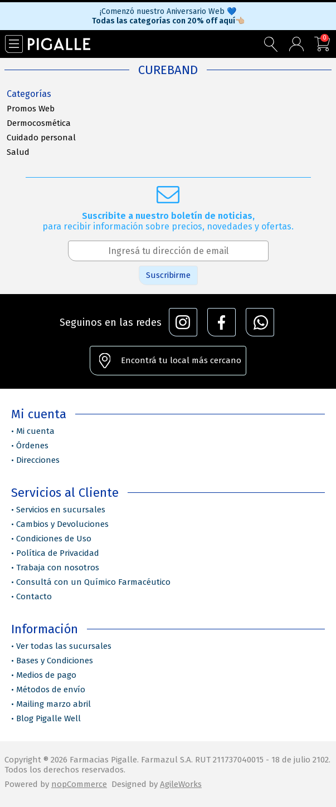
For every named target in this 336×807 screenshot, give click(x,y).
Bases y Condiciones (54, 661)
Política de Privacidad (57, 553)
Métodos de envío (50, 689)
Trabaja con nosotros (57, 568)
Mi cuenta (35, 431)
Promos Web (31, 109)
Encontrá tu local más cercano (181, 360)
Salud (18, 152)
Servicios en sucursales (60, 510)
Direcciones (38, 460)
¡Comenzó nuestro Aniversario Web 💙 (168, 11)
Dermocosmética (39, 123)
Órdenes (32, 446)
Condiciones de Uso (53, 539)
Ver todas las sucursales (63, 646)
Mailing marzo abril (53, 704)
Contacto (34, 596)
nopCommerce (79, 784)
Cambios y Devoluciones (62, 524)
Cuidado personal (41, 138)
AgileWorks (181, 784)
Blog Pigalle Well (48, 718)
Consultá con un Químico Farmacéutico (93, 582)
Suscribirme (168, 275)
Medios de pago (46, 675)
